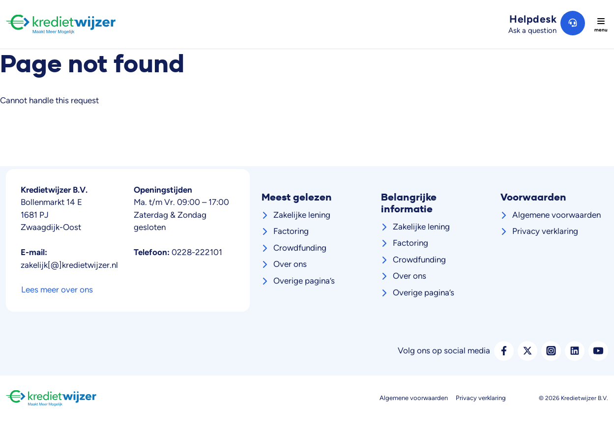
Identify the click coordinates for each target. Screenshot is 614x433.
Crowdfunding (299, 248)
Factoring (291, 231)
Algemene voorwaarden (556, 215)
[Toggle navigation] (600, 24)
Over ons (290, 264)
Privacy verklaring (545, 231)
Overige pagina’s (304, 281)
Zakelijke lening (301, 215)
